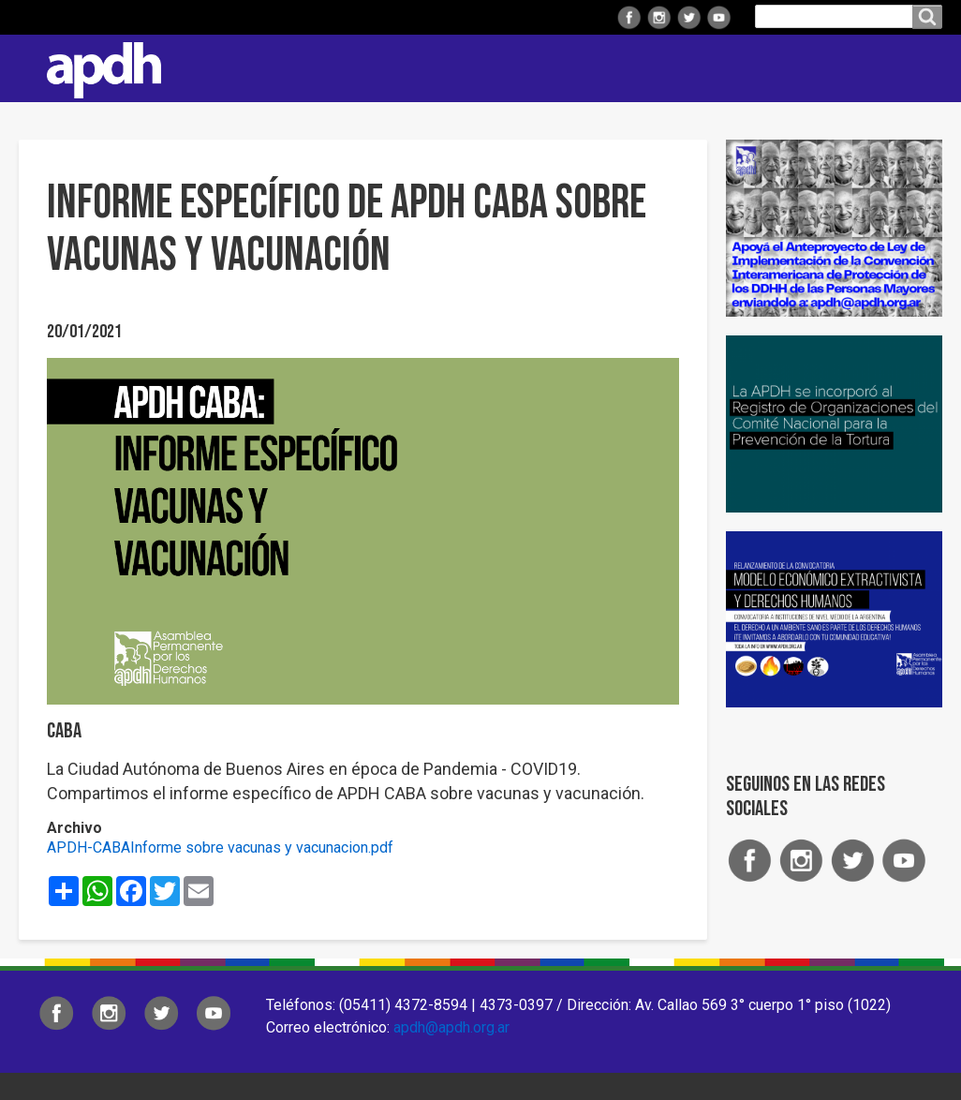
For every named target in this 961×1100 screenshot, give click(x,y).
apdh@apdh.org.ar (451, 1027)
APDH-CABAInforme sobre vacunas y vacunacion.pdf (220, 847)
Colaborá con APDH (744, 68)
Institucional (242, 68)
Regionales (365, 68)
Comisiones (602, 68)
